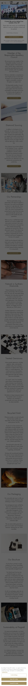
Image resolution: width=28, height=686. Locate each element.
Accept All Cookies (14, 683)
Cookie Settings (14, 675)
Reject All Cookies (14, 679)
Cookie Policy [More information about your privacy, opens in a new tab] (5, 672)
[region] (14, 675)
